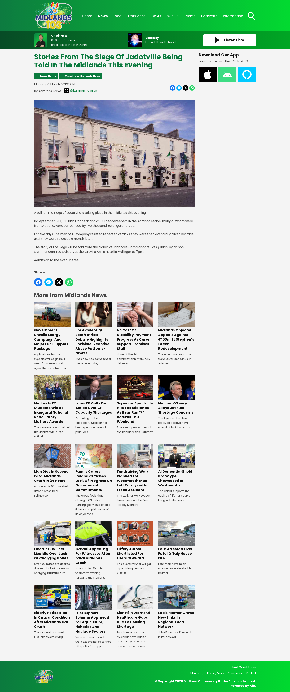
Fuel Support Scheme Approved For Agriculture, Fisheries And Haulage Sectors (93, 609)
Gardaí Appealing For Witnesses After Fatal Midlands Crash (93, 543)
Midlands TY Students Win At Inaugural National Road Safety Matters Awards (52, 399)
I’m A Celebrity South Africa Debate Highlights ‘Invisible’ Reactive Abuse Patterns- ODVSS (93, 328)
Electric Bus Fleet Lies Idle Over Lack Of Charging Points (52, 540)
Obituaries (137, 16)
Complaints (235, 673)
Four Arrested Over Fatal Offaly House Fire (176, 540)
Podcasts (209, 16)
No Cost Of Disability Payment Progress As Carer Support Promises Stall (135, 326)
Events (190, 16)
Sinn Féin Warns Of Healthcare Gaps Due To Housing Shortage (135, 607)
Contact (251, 673)
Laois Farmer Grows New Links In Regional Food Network (176, 607)
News (103, 16)
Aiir (252, 686)
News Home (48, 76)
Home (87, 16)
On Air (156, 16)
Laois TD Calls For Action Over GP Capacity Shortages (93, 395)
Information (233, 16)
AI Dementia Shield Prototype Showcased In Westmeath (176, 466)
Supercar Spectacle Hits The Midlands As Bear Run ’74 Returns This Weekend (135, 399)
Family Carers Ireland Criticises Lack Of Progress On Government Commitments (93, 468)
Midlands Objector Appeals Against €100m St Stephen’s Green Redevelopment (176, 326)
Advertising (196, 673)
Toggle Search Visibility (252, 16)
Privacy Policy (215, 673)
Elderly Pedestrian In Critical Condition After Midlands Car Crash (52, 607)
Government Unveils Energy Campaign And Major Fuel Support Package (52, 326)
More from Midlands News (82, 76)
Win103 (173, 16)
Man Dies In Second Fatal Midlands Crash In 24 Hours (52, 463)
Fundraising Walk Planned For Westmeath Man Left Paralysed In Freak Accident (135, 468)
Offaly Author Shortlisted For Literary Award (135, 540)
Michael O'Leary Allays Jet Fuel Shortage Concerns (176, 395)
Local (117, 16)
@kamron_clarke (80, 90)
